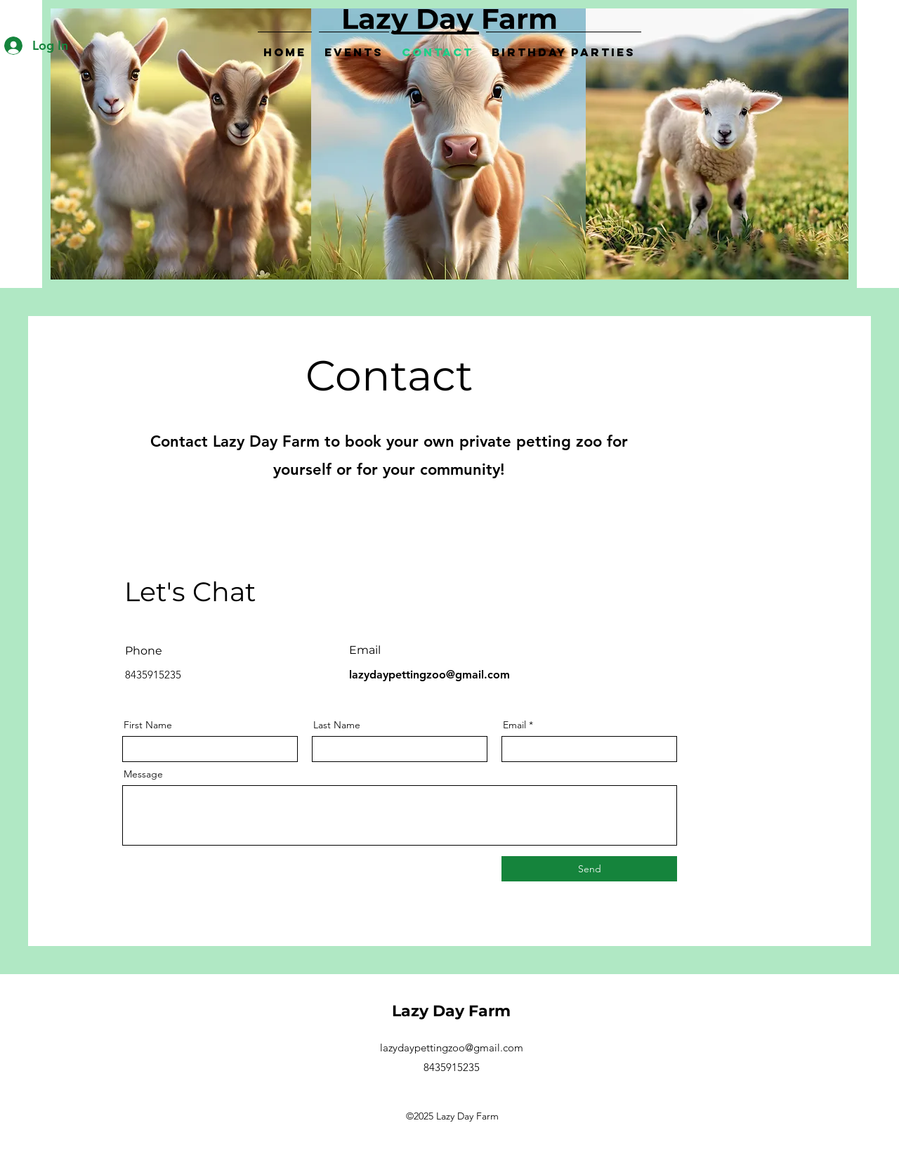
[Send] (589, 868)
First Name (148, 725)
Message (143, 774)
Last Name (336, 725)
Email (514, 725)
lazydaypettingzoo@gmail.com (429, 674)
